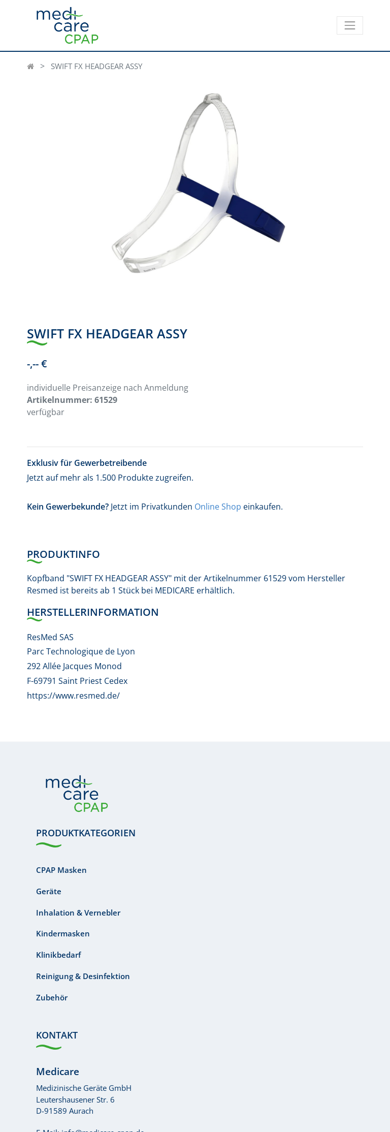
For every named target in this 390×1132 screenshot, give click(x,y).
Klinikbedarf (58, 955)
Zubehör (52, 997)
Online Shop (217, 506)
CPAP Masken (61, 870)
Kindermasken (63, 933)
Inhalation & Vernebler (78, 912)
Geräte (48, 891)
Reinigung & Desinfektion (83, 976)
